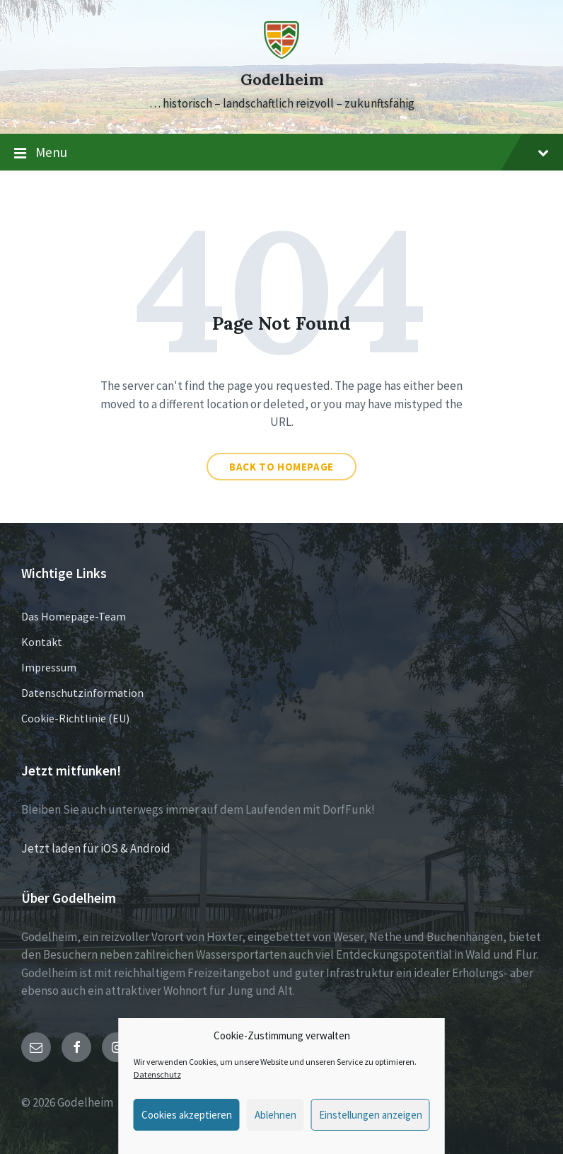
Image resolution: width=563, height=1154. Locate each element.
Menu (281, 153)
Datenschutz (157, 1074)
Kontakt (41, 642)
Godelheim (281, 79)
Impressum (48, 667)
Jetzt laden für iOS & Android (95, 848)
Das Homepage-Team (73, 616)
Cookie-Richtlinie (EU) (75, 718)
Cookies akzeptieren (186, 1114)
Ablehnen (275, 1114)
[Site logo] (281, 54)
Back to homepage (281, 466)
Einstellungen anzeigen (370, 1114)
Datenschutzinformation (82, 693)
